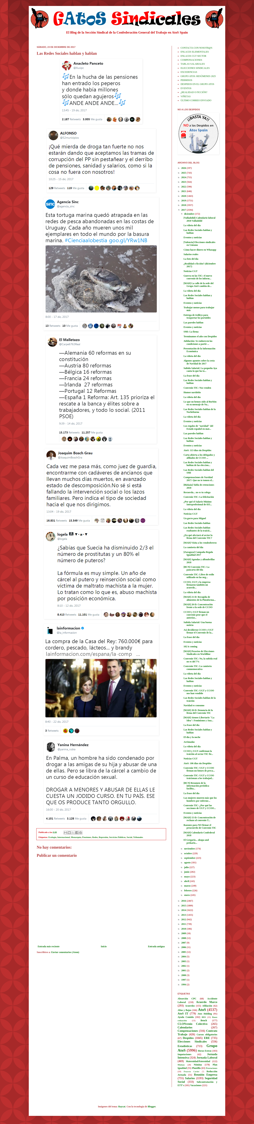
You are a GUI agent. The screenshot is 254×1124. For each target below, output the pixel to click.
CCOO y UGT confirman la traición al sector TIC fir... (198, 752)
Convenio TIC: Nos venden (197, 387)
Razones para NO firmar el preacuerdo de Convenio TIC (200, 826)
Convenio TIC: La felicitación (199, 497)
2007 (184, 942)
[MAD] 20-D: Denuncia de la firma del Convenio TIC (198, 711)
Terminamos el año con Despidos (200, 336)
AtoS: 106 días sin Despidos (198, 763)
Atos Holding (205, 1013)
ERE (207, 1037)
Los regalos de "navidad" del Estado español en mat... (198, 427)
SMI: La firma (191, 331)
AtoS (202, 1010)
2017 (184, 209)
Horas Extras (205, 1050)
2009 (184, 933)
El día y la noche (192, 737)
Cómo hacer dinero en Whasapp (200, 249)
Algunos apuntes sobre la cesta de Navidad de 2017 (199, 362)
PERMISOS (186, 80)
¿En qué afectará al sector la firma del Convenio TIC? (198, 536)
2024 (184, 177)
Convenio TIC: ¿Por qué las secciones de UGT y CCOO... (200, 807)
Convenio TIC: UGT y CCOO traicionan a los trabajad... (199, 777)
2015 (184, 905)
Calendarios (185, 1027)
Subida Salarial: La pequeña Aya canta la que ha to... (200, 369)
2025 (184, 172)
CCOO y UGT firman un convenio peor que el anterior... (196, 615)
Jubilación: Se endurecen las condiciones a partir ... (198, 342)
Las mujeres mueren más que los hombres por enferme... (200, 799)
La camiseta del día (193, 547)
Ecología (52, 837)
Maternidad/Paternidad (198, 1061)
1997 (184, 979)
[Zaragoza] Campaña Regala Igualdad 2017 (198, 553)
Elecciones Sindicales (192, 1041)
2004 (184, 956)
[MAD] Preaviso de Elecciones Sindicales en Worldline (199, 652)
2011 (184, 924)
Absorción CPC (187, 998)
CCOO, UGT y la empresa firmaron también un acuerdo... (197, 585)
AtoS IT (183, 1013)
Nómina (198, 1064)
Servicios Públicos (117, 837)
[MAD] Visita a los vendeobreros (200, 542)
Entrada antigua (156, 946)
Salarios (190, 1078)
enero (187, 895)
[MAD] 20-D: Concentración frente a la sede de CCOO (198, 606)
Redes (95, 837)
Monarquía (76, 837)
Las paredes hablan (193, 322)
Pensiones (86, 837)
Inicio (104, 946)
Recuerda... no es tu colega (197, 492)
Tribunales (138, 837)
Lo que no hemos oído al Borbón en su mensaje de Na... (200, 403)
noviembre (189, 848)
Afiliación (207, 1005)
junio (187, 871)
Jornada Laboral (206, 1057)
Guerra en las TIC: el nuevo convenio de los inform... (198, 277)
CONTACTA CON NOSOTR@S (196, 47)
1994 (184, 984)
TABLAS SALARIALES (193, 63)
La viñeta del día (192, 225)
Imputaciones (184, 1054)
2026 (184, 168)
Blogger (152, 1106)
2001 (184, 970)
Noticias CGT (190, 271)
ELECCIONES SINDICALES (195, 68)
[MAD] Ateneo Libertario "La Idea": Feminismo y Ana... (199, 719)
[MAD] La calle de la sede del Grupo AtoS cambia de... (199, 284)
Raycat (121, 1106)
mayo (187, 876)
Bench (204, 1020)
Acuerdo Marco (206, 1002)
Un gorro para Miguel (195, 518)
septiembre (190, 858)
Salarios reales (191, 254)
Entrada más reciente (49, 946)
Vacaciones (195, 1085)
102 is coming (190, 646)
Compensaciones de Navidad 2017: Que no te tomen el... (199, 478)
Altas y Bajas (184, 1010)
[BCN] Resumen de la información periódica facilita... (196, 786)
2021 (184, 191)
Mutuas (181, 1064)
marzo (187, 885)
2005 (184, 952)
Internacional (63, 837)
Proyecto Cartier (191, 1071)
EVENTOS (186, 88)
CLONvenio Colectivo (192, 1023)
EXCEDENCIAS (189, 72)
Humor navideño (192, 392)
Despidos (188, 1037)
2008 (184, 938)
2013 (184, 915)
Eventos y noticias (193, 237)
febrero (188, 890)
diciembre (189, 213)
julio (186, 867)
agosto (187, 862)
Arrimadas (189, 742)
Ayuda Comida (186, 1017)
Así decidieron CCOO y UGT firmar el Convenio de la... (198, 631)
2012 (184, 919)
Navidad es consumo (194, 705)
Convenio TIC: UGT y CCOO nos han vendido (199, 692)
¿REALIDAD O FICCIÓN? (194, 92)
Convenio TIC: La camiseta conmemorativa (198, 667)
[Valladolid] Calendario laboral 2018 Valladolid (199, 219)
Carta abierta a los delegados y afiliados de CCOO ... (199, 456)
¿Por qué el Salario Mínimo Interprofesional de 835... (198, 503)
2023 (184, 182)
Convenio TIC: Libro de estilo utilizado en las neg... (199, 576)
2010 (184, 928)
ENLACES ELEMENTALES (195, 51)
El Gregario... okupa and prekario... (196, 841)
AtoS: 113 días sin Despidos (197, 450)
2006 (184, 947)
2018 (184, 205)
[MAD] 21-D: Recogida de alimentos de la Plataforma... (200, 598)
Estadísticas (185, 1046)
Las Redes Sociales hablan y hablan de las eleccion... (198, 464)
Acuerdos (190, 1005)
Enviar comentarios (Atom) (65, 952)
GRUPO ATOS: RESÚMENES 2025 (198, 76)
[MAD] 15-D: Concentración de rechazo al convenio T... (200, 819)
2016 (184, 900)
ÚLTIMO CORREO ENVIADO (196, 100)
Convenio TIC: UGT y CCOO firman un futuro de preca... (199, 769)
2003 (184, 961)
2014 (184, 910)
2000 (184, 975)
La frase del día (191, 375)
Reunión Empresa (205, 1074)
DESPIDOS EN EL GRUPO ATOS (197, 84)
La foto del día (191, 258)
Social (129, 837)
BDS (204, 1017)
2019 (184, 200)
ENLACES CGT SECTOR (193, 56)
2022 (184, 186)
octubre (188, 853)
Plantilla (196, 1068)
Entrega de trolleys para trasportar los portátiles (197, 316)
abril (187, 881)
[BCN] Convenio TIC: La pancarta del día (196, 568)
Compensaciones (188, 1030)
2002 (184, 966)
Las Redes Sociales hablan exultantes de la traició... (197, 529)
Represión (103, 837)
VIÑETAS (185, 96)
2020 (184, 196)
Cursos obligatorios (207, 1034)
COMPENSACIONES (191, 60)
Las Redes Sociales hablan (197, 523)
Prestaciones (211, 1068)
